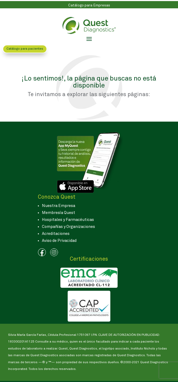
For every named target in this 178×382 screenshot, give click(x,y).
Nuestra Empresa (58, 206)
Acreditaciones (56, 234)
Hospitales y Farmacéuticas (68, 220)
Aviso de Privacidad (59, 241)
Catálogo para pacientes (24, 48)
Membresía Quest (58, 213)
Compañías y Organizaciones (68, 227)
